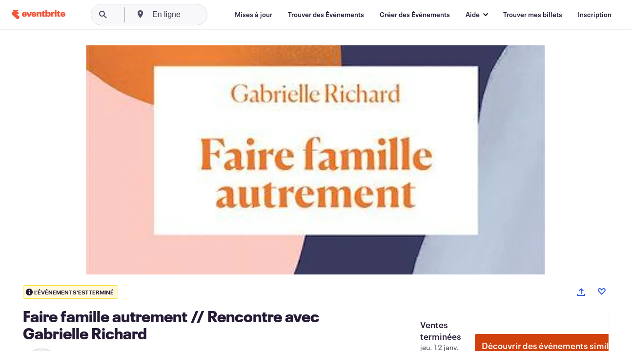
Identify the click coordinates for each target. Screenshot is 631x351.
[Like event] (602, 291)
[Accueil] (38, 14)
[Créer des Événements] (415, 14)
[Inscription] (594, 14)
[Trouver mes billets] (532, 14)
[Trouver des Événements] (326, 14)
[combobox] (201, 14)
